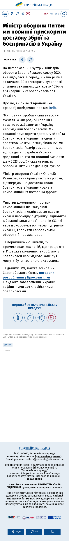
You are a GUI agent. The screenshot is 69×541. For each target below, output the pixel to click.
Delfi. (53, 108)
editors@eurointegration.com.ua (44, 459)
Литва (7, 344)
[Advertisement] (34, 385)
